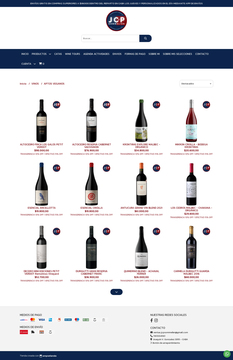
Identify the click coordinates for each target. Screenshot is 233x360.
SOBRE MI (154, 54)
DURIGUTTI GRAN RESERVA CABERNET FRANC (91, 272)
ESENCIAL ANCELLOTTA (42, 208)
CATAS (58, 54)
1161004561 (157, 336)
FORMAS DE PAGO (135, 54)
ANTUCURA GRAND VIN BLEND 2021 (141, 208)
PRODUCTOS (41, 54)
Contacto (202, 54)
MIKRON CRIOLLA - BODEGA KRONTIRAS (191, 145)
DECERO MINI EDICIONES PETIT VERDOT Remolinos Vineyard (41, 272)
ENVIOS (117, 54)
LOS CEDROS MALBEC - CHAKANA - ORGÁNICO (191, 209)
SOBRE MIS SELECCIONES (177, 54)
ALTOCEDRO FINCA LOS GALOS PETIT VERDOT (41, 145)
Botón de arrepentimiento (165, 343)
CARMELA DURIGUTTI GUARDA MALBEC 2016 (191, 272)
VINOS (35, 84)
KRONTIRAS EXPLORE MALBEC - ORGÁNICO (141, 145)
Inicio (25, 54)
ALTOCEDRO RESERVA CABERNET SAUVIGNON (91, 145)
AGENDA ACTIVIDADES (96, 54)
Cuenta (28, 64)
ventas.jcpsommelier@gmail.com (169, 332)
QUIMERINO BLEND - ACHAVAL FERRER (141, 272)
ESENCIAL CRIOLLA (92, 208)
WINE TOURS (72, 54)
